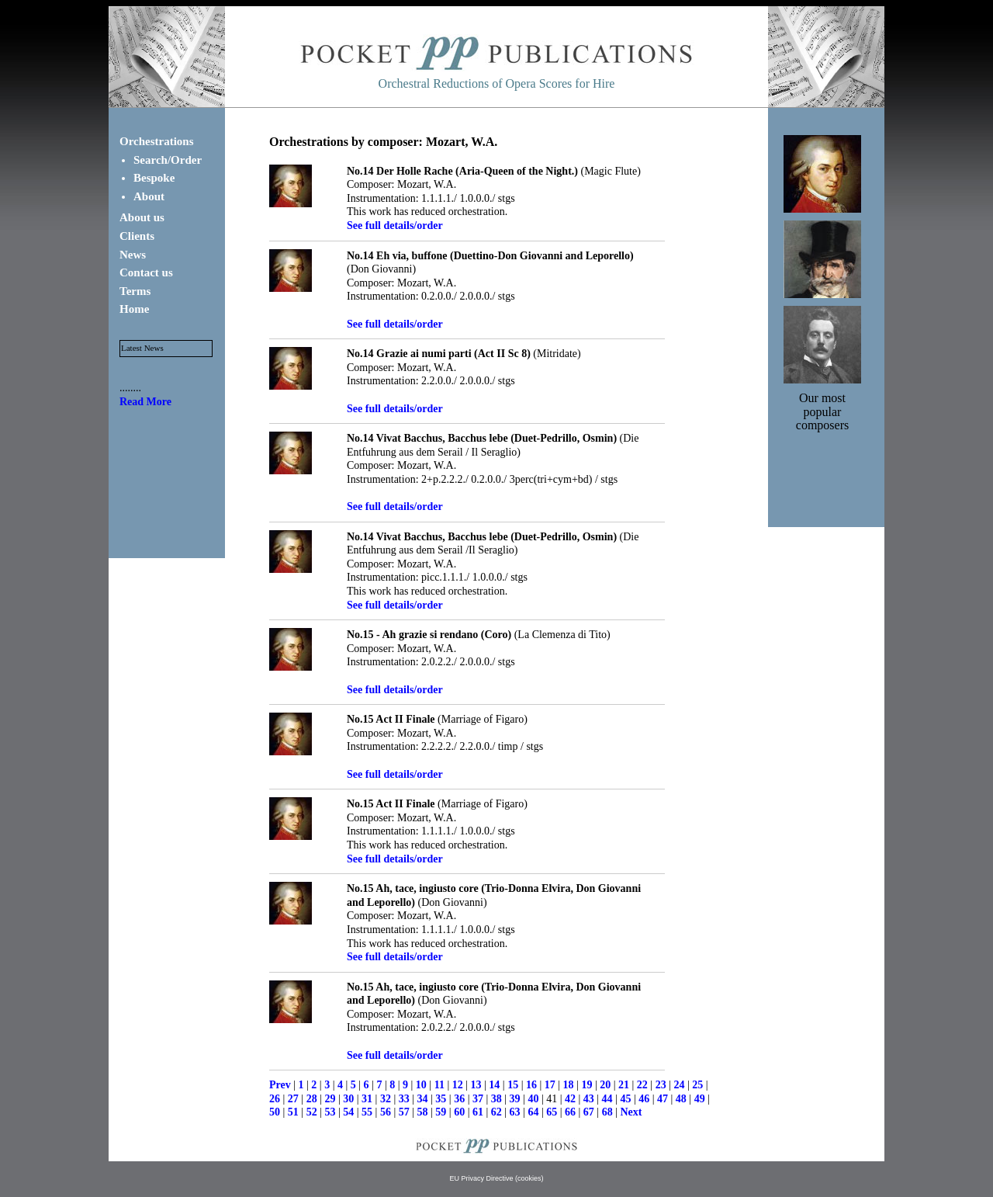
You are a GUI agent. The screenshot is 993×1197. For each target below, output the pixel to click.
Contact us (146, 272)
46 (643, 1099)
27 (293, 1099)
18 (568, 1085)
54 (348, 1112)
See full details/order (395, 225)
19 (586, 1085)
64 (533, 1112)
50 (274, 1112)
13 (476, 1085)
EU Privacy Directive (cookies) (496, 1178)
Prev (280, 1085)
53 (329, 1112)
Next (631, 1112)
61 (477, 1112)
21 (623, 1085)
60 (459, 1112)
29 (329, 1099)
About (148, 196)
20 (605, 1085)
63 (515, 1112)
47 (662, 1099)
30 (348, 1099)
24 (678, 1085)
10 (421, 1085)
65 (551, 1112)
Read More (145, 402)
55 (367, 1112)
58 (422, 1112)
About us (141, 217)
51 (293, 1112)
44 (607, 1099)
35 (440, 1099)
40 (533, 1099)
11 (439, 1085)
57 (404, 1112)
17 (550, 1085)
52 (311, 1112)
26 (274, 1099)
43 (588, 1099)
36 (459, 1099)
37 (477, 1099)
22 (642, 1085)
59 (440, 1112)
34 (422, 1099)
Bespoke (154, 178)
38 (496, 1099)
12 (457, 1085)
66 (570, 1112)
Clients (136, 236)
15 (512, 1085)
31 (367, 1099)
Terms (135, 291)
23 (661, 1085)
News (132, 254)
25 (697, 1085)
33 (404, 1099)
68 (607, 1112)
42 (570, 1099)
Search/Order (167, 160)
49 (699, 1099)
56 (385, 1112)
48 (681, 1099)
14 (494, 1085)
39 (515, 1099)
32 (385, 1099)
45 (625, 1099)
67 (588, 1112)
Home (134, 309)
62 (496, 1112)
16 (531, 1085)
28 (311, 1099)
